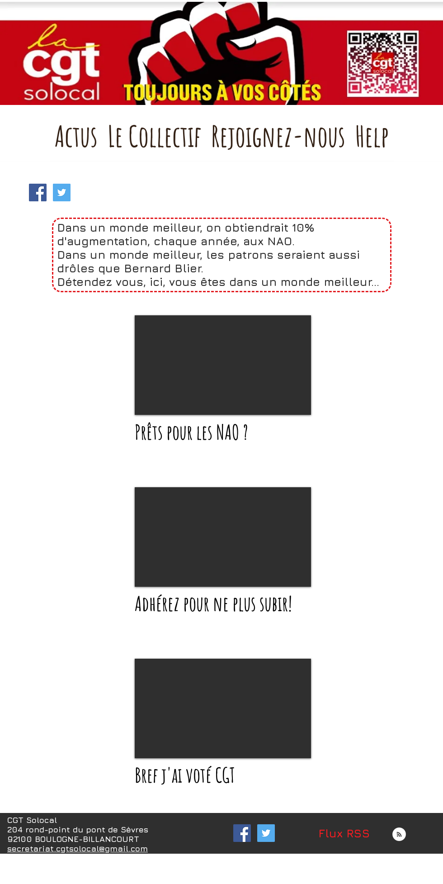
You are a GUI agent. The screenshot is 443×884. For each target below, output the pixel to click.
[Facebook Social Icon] (38, 192)
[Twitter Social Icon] (62, 192)
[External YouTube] (223, 365)
